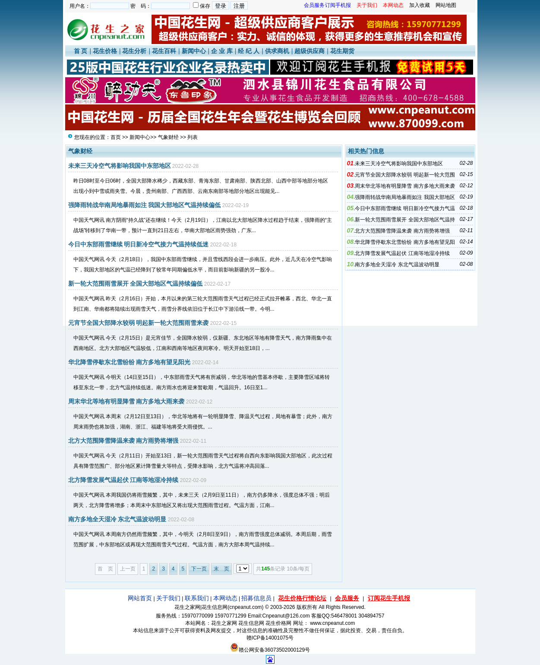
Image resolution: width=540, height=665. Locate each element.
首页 (116, 137)
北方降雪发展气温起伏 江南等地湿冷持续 (123, 479)
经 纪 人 (248, 50)
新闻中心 (194, 50)
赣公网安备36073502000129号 (270, 650)
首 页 (81, 50)
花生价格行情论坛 (302, 598)
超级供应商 (309, 50)
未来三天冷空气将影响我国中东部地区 (119, 165)
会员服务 (347, 598)
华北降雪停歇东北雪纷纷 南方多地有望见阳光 (129, 362)
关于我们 (168, 598)
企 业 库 (222, 50)
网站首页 (140, 598)
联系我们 (197, 598)
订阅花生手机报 (389, 598)
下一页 (199, 569)
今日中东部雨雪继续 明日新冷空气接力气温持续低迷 (138, 244)
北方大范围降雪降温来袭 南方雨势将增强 (123, 440)
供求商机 (277, 50)
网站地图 (446, 5)
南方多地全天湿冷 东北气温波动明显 (117, 519)
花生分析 (134, 50)
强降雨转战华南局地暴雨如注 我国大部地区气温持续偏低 (144, 205)
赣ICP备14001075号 (270, 638)
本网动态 (225, 598)
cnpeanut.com (245, 607)
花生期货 (342, 50)
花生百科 (164, 50)
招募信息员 (256, 598)
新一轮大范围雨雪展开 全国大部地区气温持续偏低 (135, 283)
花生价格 (105, 50)
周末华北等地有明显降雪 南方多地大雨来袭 (126, 401)
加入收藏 (419, 5)
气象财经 (168, 137)
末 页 (221, 569)
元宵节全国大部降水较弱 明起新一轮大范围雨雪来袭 (138, 322)
